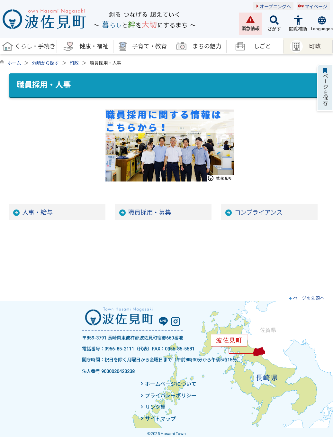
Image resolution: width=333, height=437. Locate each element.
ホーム (14, 63)
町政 (74, 63)
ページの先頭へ (309, 298)
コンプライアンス (258, 212)
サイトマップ (160, 419)
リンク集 (155, 407)
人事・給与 (37, 212)
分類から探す (45, 63)
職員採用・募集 (149, 212)
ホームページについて (170, 384)
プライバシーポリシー (170, 396)
